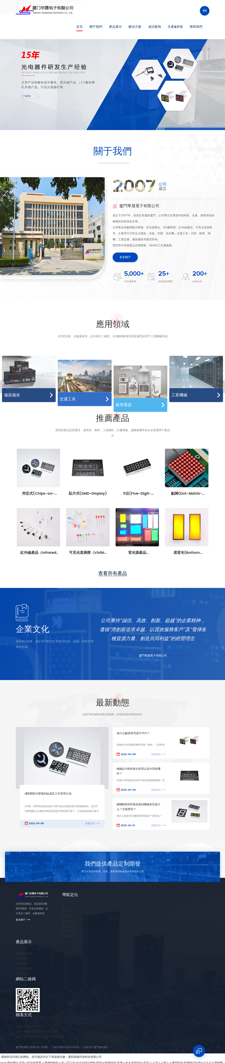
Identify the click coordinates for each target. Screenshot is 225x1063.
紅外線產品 (23, 963)
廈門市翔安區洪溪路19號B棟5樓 (40, 1036)
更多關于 (125, 257)
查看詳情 (90, 823)
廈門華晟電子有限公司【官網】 (32, 1047)
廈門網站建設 (101, 1047)
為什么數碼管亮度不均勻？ (133, 733)
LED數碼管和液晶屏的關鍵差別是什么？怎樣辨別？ (139, 806)
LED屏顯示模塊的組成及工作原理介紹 (48, 793)
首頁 (79, 26)
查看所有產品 (112, 573)
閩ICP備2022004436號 (66, 1047)
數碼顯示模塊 (24, 953)
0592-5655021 (30, 1026)
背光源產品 (23, 973)
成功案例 (154, 26)
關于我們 (95, 26)
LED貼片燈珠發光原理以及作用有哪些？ (139, 771)
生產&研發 (175, 26)
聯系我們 (196, 26)
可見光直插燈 (24, 968)
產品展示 (115, 26)
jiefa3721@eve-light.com (37, 1031)
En (204, 10)
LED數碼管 (22, 958)
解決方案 (135, 26)
